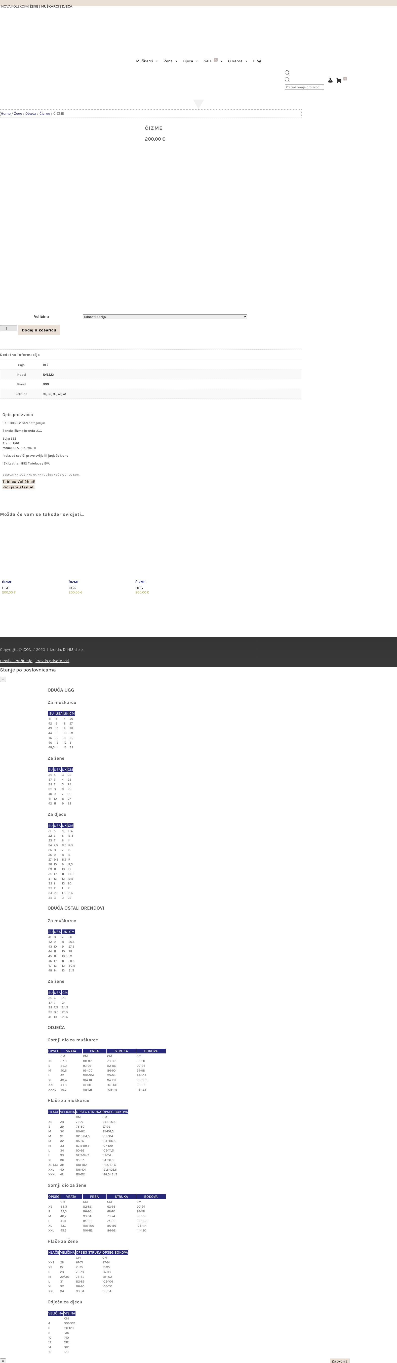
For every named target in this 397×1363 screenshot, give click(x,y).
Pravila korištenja (16, 659)
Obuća (30, 113)
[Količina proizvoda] (8, 327)
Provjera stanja (17, 486)
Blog (257, 61)
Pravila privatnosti (52, 659)
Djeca (191, 61)
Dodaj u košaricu (39, 329)
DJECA (67, 6)
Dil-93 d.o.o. (73, 648)
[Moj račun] (330, 80)
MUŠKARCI (50, 6)
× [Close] (3, 678)
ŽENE (33, 6)
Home (6, 113)
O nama (238, 61)
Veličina (41, 315)
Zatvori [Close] (338, 1360)
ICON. (27, 648)
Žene (171, 61)
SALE (213, 60)
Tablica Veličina (18, 480)
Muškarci (147, 61)
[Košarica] (342, 80)
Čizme (44, 113)
